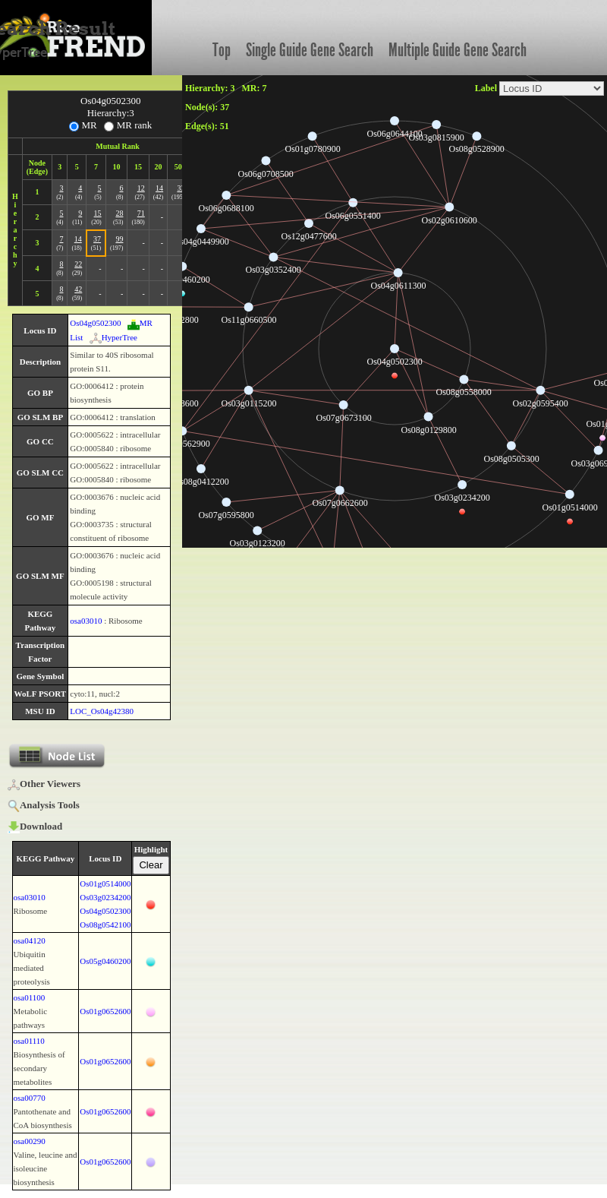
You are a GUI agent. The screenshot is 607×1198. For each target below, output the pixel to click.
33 (180, 188)
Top (221, 50)
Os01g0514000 (105, 883)
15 (98, 213)
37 (97, 239)
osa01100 (30, 997)
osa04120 (30, 940)
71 (141, 213)
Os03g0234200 (105, 897)
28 (119, 213)
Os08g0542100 (105, 924)
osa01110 (29, 1040)
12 (141, 188)
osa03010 (86, 620)
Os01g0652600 (105, 1011)
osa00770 (30, 1097)
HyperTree (113, 337)
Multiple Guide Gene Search (457, 50)
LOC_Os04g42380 (102, 711)
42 (78, 289)
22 (78, 264)
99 (119, 239)
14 (159, 188)
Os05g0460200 (105, 961)
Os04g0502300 (95, 322)
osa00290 (30, 1141)
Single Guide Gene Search (309, 50)
